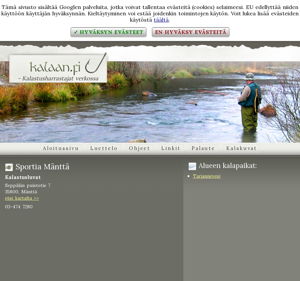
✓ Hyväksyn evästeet (108, 32)
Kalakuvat (241, 148)
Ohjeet (139, 148)
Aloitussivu (61, 148)
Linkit (170, 148)
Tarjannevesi (206, 176)
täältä (161, 19)
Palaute (203, 148)
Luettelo (104, 148)
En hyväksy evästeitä (190, 32)
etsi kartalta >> (22, 198)
